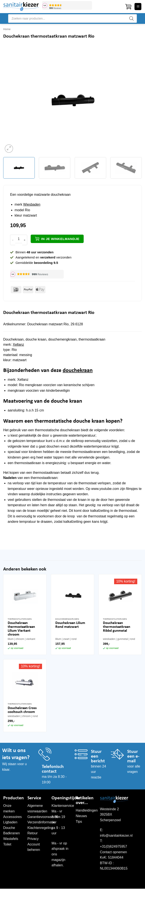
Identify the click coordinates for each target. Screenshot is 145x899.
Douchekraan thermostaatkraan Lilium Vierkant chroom (21, 628)
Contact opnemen (113, 852)
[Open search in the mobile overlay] (72, 18)
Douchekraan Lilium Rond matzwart (70, 625)
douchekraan (78, 370)
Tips (79, 821)
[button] (128, 7)
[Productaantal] (18, 239)
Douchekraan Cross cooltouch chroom (22, 710)
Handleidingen (87, 810)
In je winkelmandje (60, 239)
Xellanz (18, 344)
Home (7, 29)
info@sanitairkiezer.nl (116, 835)
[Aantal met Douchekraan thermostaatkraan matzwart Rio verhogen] (24, 240)
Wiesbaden (31, 204)
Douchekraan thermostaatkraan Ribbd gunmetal (116, 627)
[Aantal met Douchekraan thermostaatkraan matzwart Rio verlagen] (12, 240)
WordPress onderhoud (98, 893)
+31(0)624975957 (113, 846)
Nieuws (81, 816)
